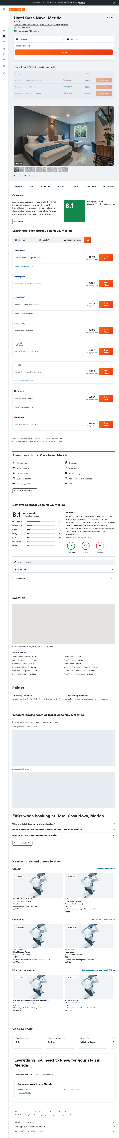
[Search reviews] (66, 562)
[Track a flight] (4, 39)
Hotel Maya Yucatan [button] (73, 901)
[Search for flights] (4, 16)
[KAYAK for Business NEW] (4, 45)
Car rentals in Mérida (72, 1089)
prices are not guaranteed (62, 1115)
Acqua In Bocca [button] (71, 1000)
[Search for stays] (4, 22)
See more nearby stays (106, 868)
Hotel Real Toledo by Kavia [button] (24, 899)
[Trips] (4, 52)
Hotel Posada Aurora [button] (21, 952)
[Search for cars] (4, 27)
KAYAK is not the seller (65, 1122)
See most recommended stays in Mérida (98, 970)
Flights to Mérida (24, 1089)
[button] (114, 2)
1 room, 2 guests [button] (23, 45)
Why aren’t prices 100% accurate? (65, 1131)
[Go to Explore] (4, 34)
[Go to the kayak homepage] (17, 9)
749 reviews (34, 31)
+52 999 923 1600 (22, 27)
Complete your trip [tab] (24, 1074)
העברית (82, 3)
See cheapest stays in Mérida (103, 919)
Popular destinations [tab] (44, 1074)
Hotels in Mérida (24, 1093)
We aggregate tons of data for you (65, 1126)
